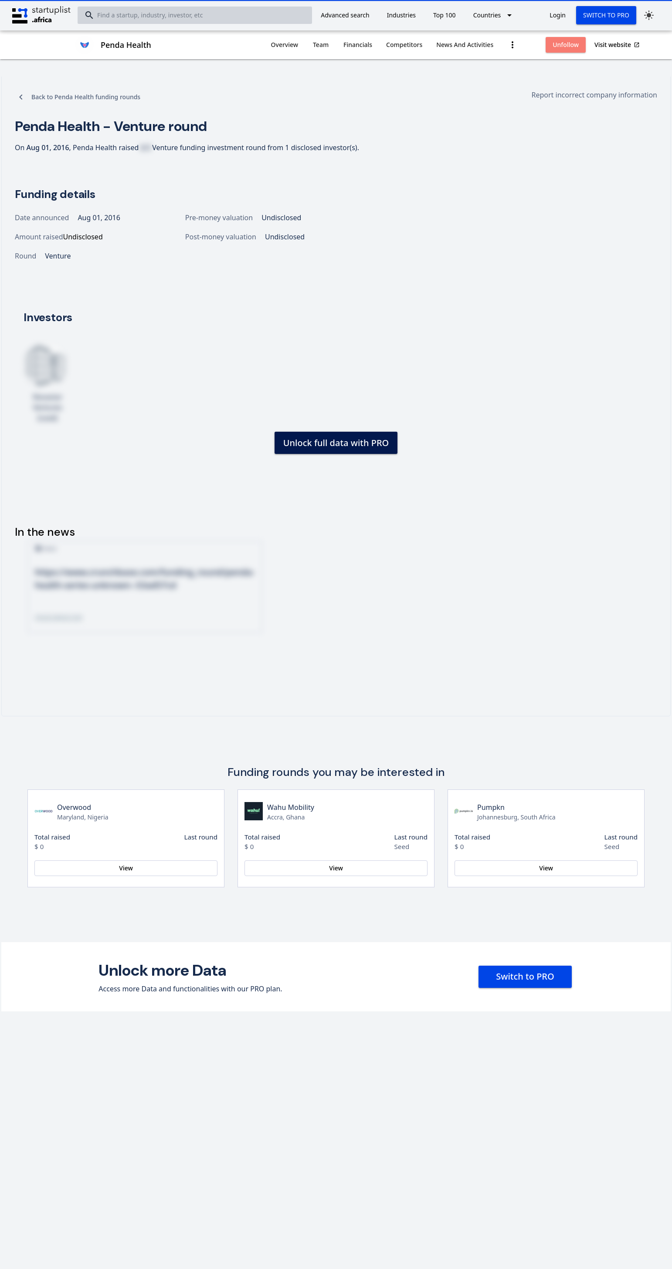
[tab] (284, 44)
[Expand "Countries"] (494, 15)
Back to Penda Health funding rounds (85, 97)
